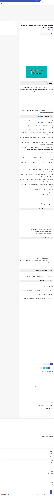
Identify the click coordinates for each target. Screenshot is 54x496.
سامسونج (51, 464)
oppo (52, 484)
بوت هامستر (51, 456)
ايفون (52, 453)
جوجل (52, 460)
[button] (49, 368)
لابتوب (52, 471)
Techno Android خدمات (49, 489)
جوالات (51, 458)
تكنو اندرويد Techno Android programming (43, 2)
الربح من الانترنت (50, 445)
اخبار (52, 443)
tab (52, 487)
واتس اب (51, 482)
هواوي (52, 478)
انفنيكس (51, 451)
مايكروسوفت (50, 473)
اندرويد (51, 449)
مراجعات (51, 475)
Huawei (39, 116)
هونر (52, 480)
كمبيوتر (51, 469)
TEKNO (51, 491)
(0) (20, 29)
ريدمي (52, 462)
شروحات (51, 467)
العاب (52, 447)
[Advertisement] (27, 13)
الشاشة (37, 203)
